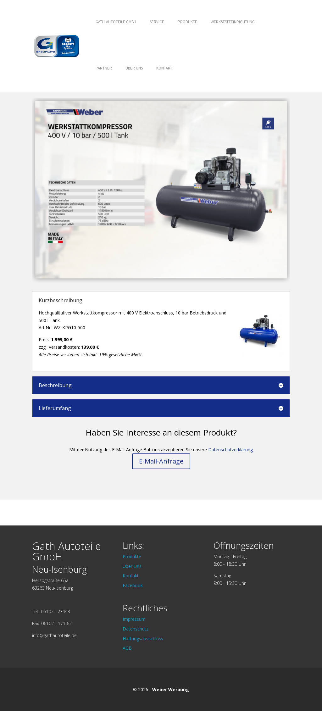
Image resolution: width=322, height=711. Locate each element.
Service (157, 22)
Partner (104, 68)
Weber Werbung (170, 689)
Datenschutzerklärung (230, 450)
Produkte (187, 22)
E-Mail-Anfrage (161, 461)
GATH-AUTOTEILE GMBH (116, 22)
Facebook (133, 585)
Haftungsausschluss (143, 639)
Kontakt (164, 68)
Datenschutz (135, 629)
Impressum (134, 619)
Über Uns (134, 68)
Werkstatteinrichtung (233, 22)
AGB (127, 648)
